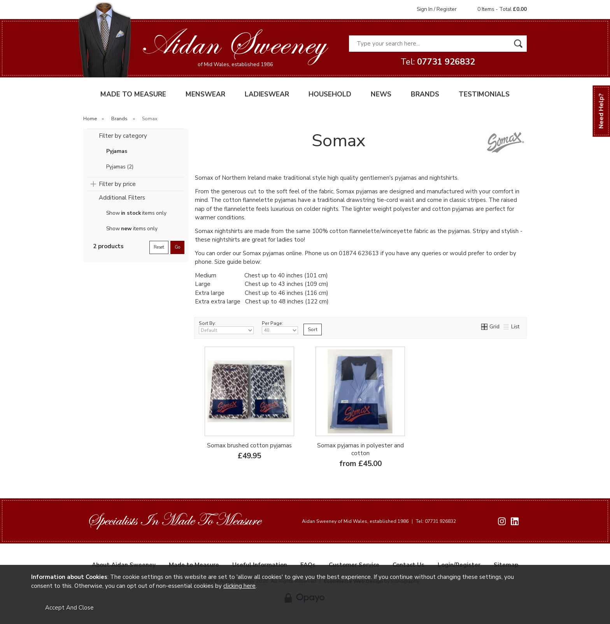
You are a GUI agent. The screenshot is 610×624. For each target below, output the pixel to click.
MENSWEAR (205, 94)
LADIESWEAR (267, 94)
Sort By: (226, 327)
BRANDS (425, 94)
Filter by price (117, 184)
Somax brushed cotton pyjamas (249, 445)
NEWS (381, 94)
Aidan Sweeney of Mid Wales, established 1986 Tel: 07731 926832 (379, 521)
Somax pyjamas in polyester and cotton (360, 449)
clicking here (239, 586)
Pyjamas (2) (119, 167)
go (177, 247)
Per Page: (280, 327)
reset (159, 247)
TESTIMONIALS (484, 94)
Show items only (136, 213)
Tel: (438, 62)
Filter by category (123, 136)
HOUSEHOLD (330, 94)
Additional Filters (122, 198)
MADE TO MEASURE (133, 94)
